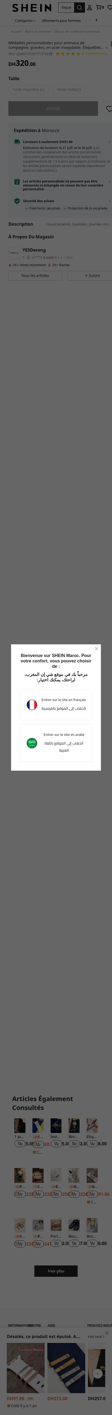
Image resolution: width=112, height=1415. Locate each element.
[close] (96, 648)
